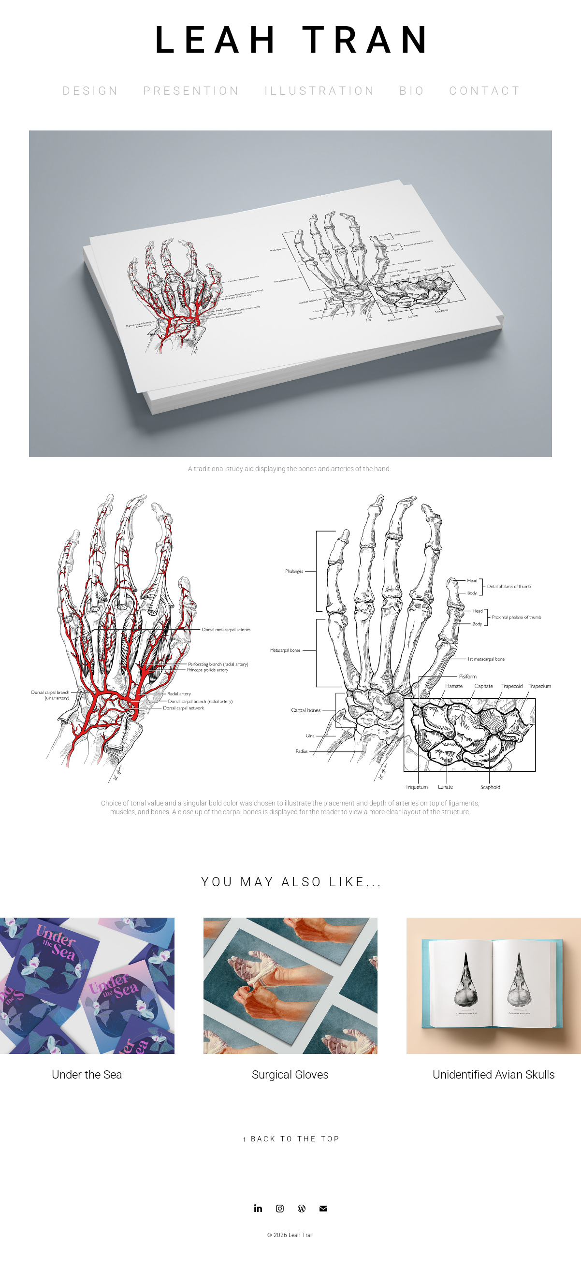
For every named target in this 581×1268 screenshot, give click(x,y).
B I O (411, 90)
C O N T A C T (484, 90)
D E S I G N (89, 90)
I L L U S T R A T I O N (318, 90)
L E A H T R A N (290, 38)
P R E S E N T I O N (190, 90)
